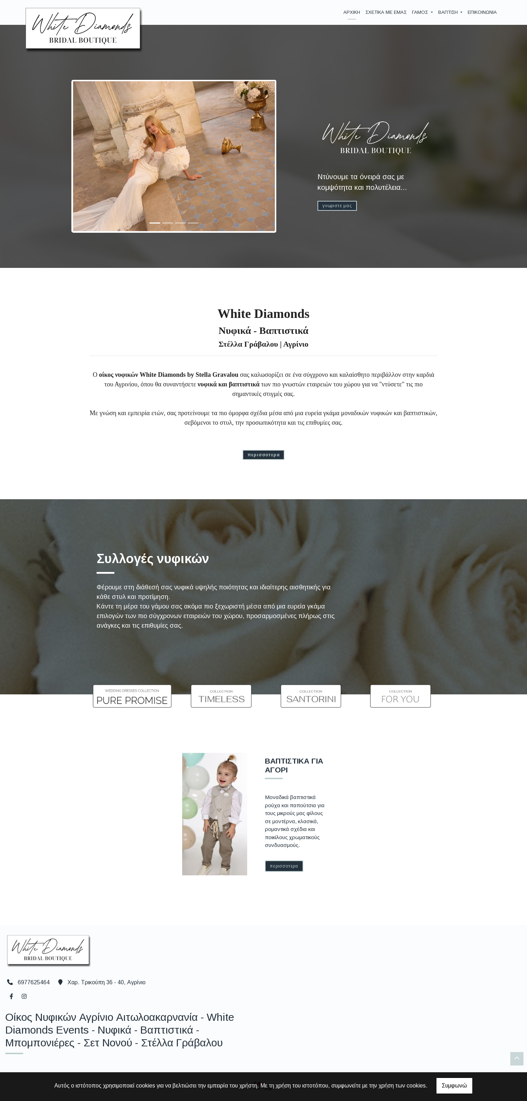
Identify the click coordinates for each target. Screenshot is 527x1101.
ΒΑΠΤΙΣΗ (448, 12)
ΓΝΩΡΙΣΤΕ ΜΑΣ (337, 205)
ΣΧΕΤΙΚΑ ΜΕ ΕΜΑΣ (386, 12)
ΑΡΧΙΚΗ (351, 12)
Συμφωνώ (454, 1086)
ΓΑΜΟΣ (420, 12)
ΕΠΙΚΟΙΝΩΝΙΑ (482, 12)
